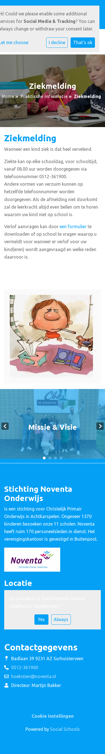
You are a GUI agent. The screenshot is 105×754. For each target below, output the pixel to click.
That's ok (82, 42)
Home (8, 96)
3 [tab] (55, 458)
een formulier (73, 226)
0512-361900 (24, 667)
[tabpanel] (52, 426)
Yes (41, 619)
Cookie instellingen (53, 716)
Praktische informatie (44, 96)
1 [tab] (44, 458)
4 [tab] (61, 458)
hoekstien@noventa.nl (33, 676)
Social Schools (65, 729)
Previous (5, 426)
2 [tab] (49, 458)
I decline (57, 42)
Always (61, 619)
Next (100, 426)
